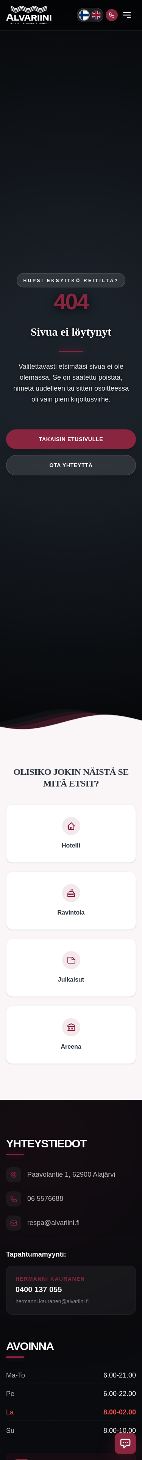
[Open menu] (127, 15)
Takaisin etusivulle (71, 439)
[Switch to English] (96, 15)
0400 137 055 (39, 1289)
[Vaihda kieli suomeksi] (83, 14)
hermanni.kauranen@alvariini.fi (52, 1301)
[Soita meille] (112, 15)
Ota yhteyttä (71, 465)
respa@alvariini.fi (53, 1222)
